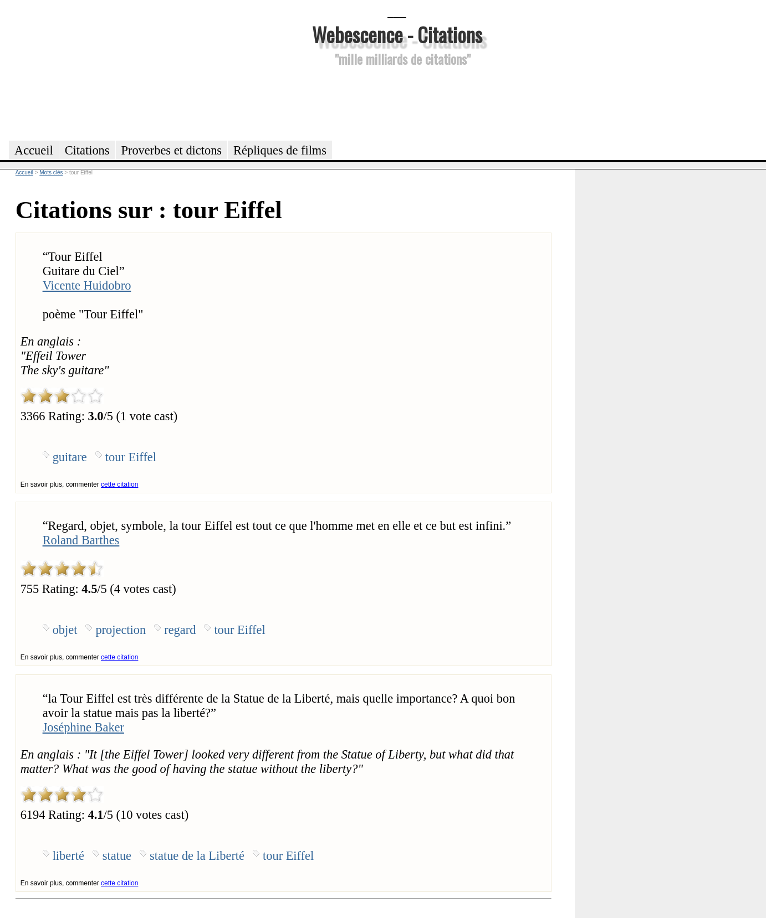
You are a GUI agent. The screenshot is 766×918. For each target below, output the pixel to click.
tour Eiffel (130, 457)
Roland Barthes (81, 540)
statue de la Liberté (197, 856)
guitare (70, 457)
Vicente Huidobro (87, 285)
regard (180, 630)
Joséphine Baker (83, 727)
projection (120, 630)
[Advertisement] (397, 102)
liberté (68, 856)
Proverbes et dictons (171, 150)
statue (117, 856)
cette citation (119, 484)
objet (65, 630)
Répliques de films (279, 150)
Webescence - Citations (397, 34)
